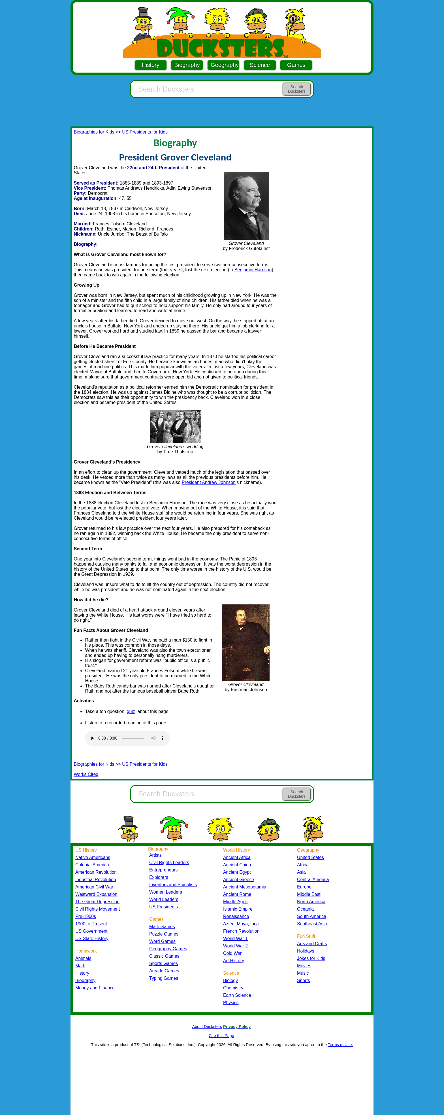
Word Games (162, 941)
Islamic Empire (238, 909)
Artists (155, 855)
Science (260, 65)
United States (310, 857)
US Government (91, 931)
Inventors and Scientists (173, 884)
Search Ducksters (297, 89)
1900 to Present (91, 923)
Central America (313, 879)
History (150, 65)
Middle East (309, 894)
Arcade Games (164, 970)
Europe (304, 887)
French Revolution (241, 931)
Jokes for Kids (311, 958)
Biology (230, 980)
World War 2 (235, 945)
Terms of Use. (340, 1044)
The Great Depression (97, 901)
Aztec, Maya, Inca (241, 923)
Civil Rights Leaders (169, 862)
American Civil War (94, 887)
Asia (301, 872)
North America (311, 901)
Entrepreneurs (163, 870)
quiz (131, 711)
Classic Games (164, 956)
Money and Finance (95, 987)
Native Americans (92, 857)
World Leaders (163, 899)
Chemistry (233, 987)
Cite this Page (221, 1035)
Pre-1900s (85, 916)
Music (303, 973)
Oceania (305, 909)
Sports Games (163, 963)
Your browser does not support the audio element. (127, 738)
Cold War (232, 953)
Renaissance (236, 916)
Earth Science (237, 995)
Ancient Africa (237, 857)
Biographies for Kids (94, 132)
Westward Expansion (96, 894)
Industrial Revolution (95, 879)
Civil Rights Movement (97, 909)
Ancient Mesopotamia (244, 887)
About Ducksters (207, 1026)
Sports (303, 980)
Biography (187, 65)
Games (296, 65)
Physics (231, 1002)
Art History (233, 960)
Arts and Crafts (312, 943)
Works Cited (86, 774)
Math (80, 965)
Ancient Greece (238, 879)
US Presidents (163, 906)
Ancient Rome (237, 894)
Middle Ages (235, 901)
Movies (304, 965)
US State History (91, 938)
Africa (302, 864)
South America (311, 916)
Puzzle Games (163, 934)
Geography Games (168, 948)
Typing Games (163, 978)
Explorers (158, 877)
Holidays (305, 951)
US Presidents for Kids (145, 132)
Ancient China (237, 864)
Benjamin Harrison (253, 269)
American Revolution (96, 872)
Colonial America (92, 864)
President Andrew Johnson (209, 482)
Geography (225, 65)
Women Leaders (165, 892)
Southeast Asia (312, 923)
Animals (83, 958)
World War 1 (235, 938)
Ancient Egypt (237, 872)
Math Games (162, 926)
